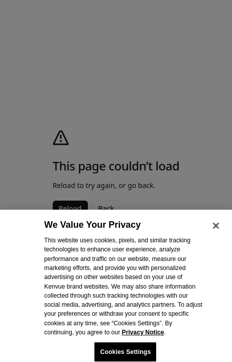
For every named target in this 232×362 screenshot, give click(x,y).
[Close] (216, 230)
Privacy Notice (143, 336)
